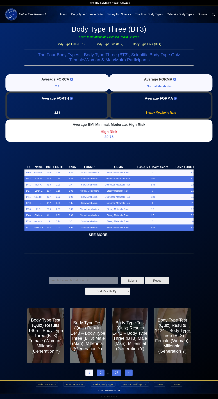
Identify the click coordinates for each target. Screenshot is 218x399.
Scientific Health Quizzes (135, 384)
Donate (202, 14)
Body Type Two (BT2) (109, 44)
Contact (178, 384)
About (63, 14)
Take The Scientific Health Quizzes (109, 2)
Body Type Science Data (87, 14)
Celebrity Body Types (180, 14)
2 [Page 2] (100, 372)
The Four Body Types (149, 14)
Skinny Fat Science (119, 14)
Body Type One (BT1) (71, 44)
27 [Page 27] (116, 372)
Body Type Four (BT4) (147, 44)
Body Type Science (44, 384)
